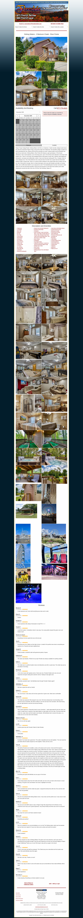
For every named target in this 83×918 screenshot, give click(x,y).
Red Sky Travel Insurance (19, 898)
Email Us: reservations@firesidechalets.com (30, 23)
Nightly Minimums (18, 894)
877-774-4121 (62, 108)
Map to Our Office (18, 896)
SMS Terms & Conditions (19, 900)
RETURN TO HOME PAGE (57, 23)
